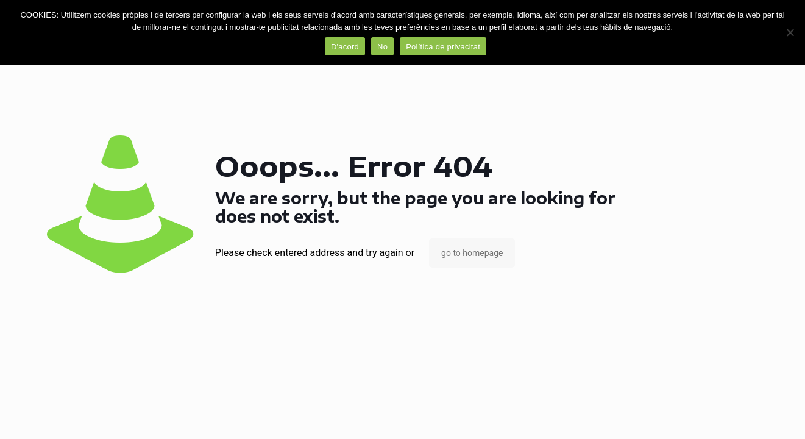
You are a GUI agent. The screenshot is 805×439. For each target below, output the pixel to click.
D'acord (345, 46)
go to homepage (472, 253)
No (382, 46)
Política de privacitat (443, 46)
